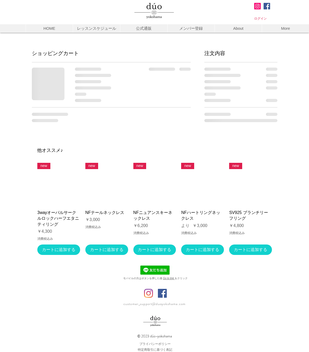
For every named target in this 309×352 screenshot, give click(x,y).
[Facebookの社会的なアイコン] (267, 6)
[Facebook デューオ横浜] (162, 293)
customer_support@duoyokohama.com (154, 303)
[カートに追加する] (58, 249)
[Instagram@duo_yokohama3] (257, 6)
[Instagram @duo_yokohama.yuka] (148, 293)
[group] (155, 209)
